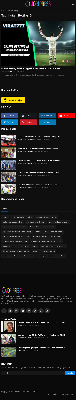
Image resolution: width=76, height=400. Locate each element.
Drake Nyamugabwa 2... (25, 139)
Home (3, 11)
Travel (5, 217)
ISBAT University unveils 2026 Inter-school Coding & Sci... (40, 136)
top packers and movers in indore (14, 227)
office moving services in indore (44, 251)
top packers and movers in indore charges (17, 232)
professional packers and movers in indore (46, 241)
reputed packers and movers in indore (50, 256)
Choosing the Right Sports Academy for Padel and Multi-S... (42, 348)
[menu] (3, 3)
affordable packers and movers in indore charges (20, 246)
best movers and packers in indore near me (18, 256)
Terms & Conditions (52, 394)
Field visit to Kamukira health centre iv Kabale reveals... (39, 149)
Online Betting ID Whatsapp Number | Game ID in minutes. (31, 68)
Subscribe (69, 373)
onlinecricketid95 (6, 72)
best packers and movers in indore (42, 227)
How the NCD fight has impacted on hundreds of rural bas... (40, 185)
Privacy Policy (67, 394)
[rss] (47, 310)
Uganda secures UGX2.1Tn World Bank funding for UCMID (41, 335)
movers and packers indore (59, 222)
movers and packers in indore (21, 217)
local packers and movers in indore (15, 241)
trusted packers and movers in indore (49, 232)
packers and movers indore (12, 222)
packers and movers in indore (46, 217)
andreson (21, 325)
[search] (73, 3)
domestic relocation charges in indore (16, 251)
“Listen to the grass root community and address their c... (40, 173)
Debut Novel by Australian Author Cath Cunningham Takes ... (42, 322)
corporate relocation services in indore (46, 236)
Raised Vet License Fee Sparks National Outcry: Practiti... (39, 161)
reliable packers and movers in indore (16, 236)
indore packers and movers (35, 222)
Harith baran (22, 350)
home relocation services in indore (53, 246)
